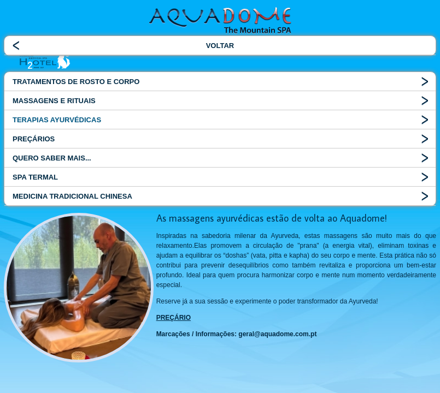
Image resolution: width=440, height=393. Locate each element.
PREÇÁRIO (173, 317)
